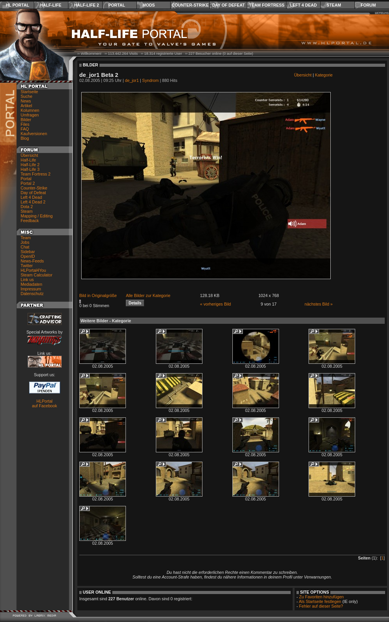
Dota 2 (27, 206)
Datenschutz (32, 293)
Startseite (29, 91)
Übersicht (29, 155)
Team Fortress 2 (36, 174)
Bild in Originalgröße (98, 295)
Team (26, 237)
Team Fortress (266, 5)
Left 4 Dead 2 (33, 202)
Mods (149, 5)
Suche (26, 96)
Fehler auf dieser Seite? (321, 606)
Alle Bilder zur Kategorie (148, 295)
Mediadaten (31, 284)
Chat (25, 247)
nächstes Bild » (319, 304)
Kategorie (324, 75)
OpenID (28, 256)
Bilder (26, 119)
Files (25, 124)
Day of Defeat (228, 5)
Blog (25, 138)
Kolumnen (30, 110)
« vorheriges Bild (215, 304)
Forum (368, 5)
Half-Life (50, 5)
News (26, 101)
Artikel (26, 105)
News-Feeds (32, 261)
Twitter (27, 265)
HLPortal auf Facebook (44, 403)
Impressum (31, 289)
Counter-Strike (190, 5)
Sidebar (28, 251)
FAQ (25, 129)
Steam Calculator (36, 275)
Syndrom (150, 80)
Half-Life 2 (86, 5)
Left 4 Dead (303, 5)
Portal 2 (28, 183)
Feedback (30, 220)
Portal (116, 5)
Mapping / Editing (36, 216)
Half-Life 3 (30, 169)
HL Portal (17, 5)
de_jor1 (132, 80)
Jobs (25, 242)
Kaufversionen (34, 133)
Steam (333, 5)
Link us (27, 279)
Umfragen (30, 115)
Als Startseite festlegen (320, 601)
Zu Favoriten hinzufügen (321, 596)
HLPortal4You (33, 270)
